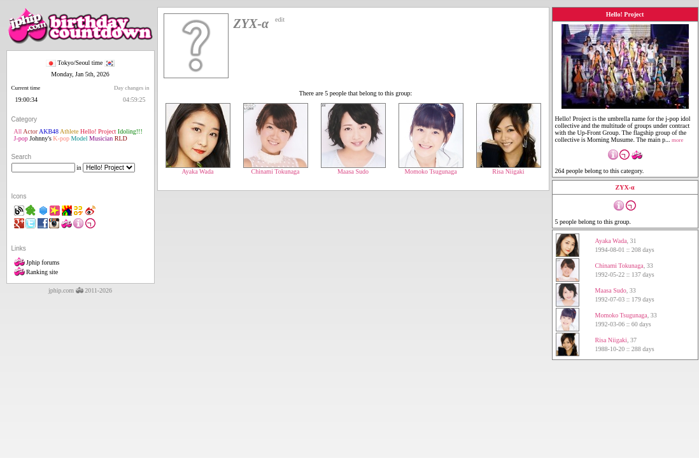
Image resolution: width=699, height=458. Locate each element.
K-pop (61, 138)
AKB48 (49, 131)
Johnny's (40, 138)
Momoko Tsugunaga (431, 168)
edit (280, 19)
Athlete (69, 131)
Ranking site (36, 271)
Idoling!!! (130, 131)
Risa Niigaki (508, 168)
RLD (121, 138)
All (18, 131)
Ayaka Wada (198, 168)
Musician (101, 138)
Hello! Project (98, 131)
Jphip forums (37, 262)
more (678, 140)
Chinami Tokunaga (275, 168)
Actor (30, 131)
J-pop (21, 138)
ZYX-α (624, 187)
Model (79, 138)
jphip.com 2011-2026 (80, 290)
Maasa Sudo (353, 168)
